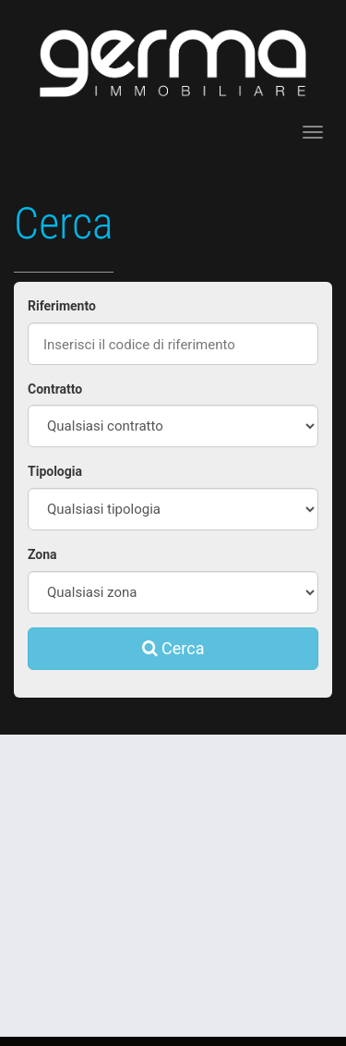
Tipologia (55, 471)
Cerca (173, 648)
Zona (42, 554)
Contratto (55, 389)
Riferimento (62, 305)
